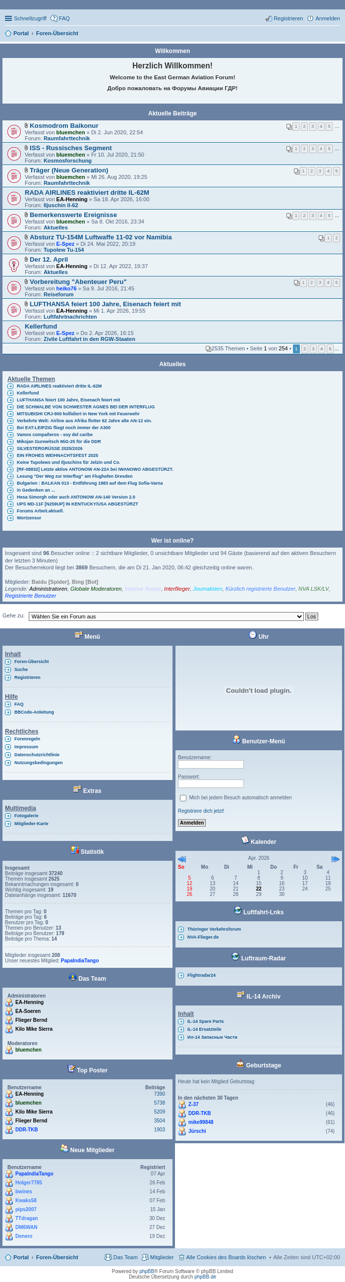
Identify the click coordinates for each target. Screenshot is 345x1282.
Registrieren (27, 677)
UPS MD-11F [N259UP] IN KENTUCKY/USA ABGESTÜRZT (77, 504)
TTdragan (26, 1218)
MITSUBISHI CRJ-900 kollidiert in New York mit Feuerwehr (78, 413)
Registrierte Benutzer (30, 596)
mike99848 (201, 1122)
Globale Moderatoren (95, 589)
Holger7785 (28, 1182)
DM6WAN (26, 1227)
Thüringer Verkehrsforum (214, 929)
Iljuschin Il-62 (61, 205)
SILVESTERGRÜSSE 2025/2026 (49, 448)
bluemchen (71, 132)
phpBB (146, 1271)
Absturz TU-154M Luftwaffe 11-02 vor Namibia (101, 237)
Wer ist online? (172, 540)
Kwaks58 (26, 1200)
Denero (23, 1236)
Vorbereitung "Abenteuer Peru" (78, 281)
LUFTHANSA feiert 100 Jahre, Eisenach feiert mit (105, 304)
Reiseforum (59, 294)
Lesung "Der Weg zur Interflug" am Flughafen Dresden (74, 476)
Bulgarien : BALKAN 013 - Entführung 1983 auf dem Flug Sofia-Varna (90, 483)
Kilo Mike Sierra (34, 1029)
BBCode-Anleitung (34, 712)
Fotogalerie (26, 815)
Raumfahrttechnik (67, 138)
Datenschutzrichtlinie (36, 754)
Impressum (26, 746)
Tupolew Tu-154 (64, 250)
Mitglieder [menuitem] (162, 1257)
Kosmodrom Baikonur (64, 125)
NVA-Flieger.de (203, 937)
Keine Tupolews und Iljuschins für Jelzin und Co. (68, 462)
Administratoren (48, 589)
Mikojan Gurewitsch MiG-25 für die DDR (59, 441)
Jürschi (197, 1131)
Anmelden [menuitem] (327, 18)
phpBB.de (205, 1277)
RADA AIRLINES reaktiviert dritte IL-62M (87, 192)
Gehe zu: (13, 615)
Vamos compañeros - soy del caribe (55, 434)
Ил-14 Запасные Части (212, 1037)
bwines (23, 1191)
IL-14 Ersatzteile (204, 1029)
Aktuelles (56, 227)
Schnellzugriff (30, 18)
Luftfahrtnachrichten (70, 317)
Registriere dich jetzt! (201, 811)
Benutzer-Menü (258, 741)
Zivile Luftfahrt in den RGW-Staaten (89, 339)
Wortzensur (29, 517)
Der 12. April (49, 259)
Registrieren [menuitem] (288, 18)
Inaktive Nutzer (143, 589)
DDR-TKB (26, 1129)
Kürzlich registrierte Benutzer (260, 589)
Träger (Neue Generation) (69, 170)
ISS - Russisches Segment (71, 148)
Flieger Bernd (31, 1020)
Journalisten (207, 589)
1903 (159, 1129)
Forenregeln (27, 738)
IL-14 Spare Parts (205, 1021)
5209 (159, 1112)
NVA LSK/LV (313, 589)
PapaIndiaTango (80, 960)
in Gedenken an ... (36, 490)
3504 (159, 1120)
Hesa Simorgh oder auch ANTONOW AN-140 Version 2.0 (76, 497)
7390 (159, 1094)
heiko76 (67, 288)
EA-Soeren (28, 1011)
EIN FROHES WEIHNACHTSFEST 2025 (57, 455)
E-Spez (66, 244)
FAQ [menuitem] (64, 18)
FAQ (19, 704)
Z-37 (193, 1104)
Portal (21, 33)
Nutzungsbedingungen (38, 762)
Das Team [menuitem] (125, 1257)
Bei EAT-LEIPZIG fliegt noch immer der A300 (64, 427)
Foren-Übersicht (31, 661)
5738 (159, 1103)
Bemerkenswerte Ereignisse (73, 215)
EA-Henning (72, 199)
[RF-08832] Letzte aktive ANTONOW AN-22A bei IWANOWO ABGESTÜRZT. (95, 469)
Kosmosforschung (68, 161)
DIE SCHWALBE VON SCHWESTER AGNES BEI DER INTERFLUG (86, 406)
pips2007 (26, 1209)
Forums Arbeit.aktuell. (40, 510)
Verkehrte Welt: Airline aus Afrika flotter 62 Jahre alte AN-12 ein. (84, 420)
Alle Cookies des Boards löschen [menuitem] (226, 1257)
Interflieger (177, 589)
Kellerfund (41, 326)
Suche (21, 669)
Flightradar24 (201, 975)
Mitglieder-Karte (31, 823)
